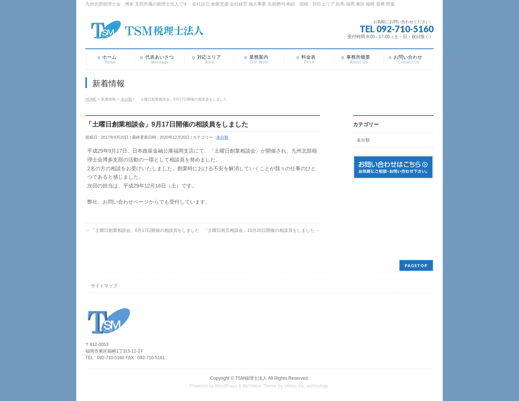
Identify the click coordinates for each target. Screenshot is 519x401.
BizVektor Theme (260, 386)
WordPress (226, 386)
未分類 (222, 137)
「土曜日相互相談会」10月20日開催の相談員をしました (261, 230)
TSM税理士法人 (251, 378)
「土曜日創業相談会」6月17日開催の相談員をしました (142, 230)
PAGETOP (416, 265)
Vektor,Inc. (294, 386)
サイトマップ (104, 285)
